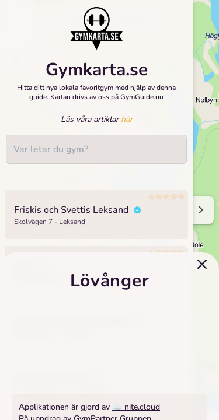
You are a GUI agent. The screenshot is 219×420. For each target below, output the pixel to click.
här (127, 119)
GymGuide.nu (142, 97)
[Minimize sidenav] (200, 210)
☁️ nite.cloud (136, 406)
